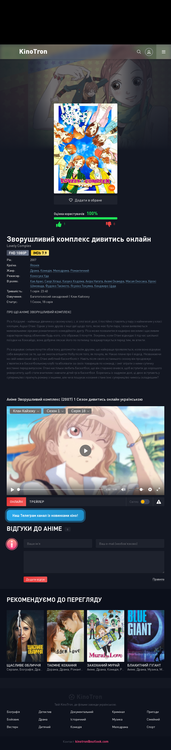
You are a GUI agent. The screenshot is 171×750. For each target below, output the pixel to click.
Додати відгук (35, 579)
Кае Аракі (36, 281)
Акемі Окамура (114, 281)
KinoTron (33, 51)
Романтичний (79, 270)
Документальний (81, 712)
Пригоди (153, 712)
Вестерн (12, 727)
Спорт (151, 727)
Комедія (46, 270)
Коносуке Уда (39, 276)
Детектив (45, 712)
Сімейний (153, 719)
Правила (158, 579)
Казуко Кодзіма (73, 281)
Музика (117, 719)
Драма (34, 270)
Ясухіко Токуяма (82, 286)
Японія (34, 265)
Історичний (78, 719)
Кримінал (118, 712)
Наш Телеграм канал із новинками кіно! (45, 515)
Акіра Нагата (94, 281)
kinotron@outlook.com (91, 741)
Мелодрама (61, 270)
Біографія (13, 712)
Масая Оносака (136, 281)
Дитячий (45, 727)
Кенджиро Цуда (105, 286)
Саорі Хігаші (53, 281)
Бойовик (13, 719)
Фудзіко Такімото (57, 286)
